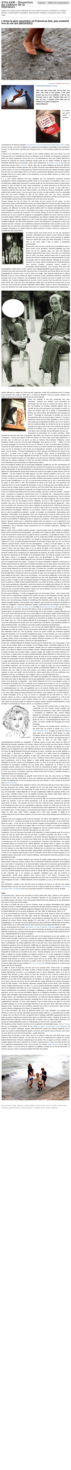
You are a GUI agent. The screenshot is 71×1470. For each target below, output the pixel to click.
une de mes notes (11, 783)
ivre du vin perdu (51, 1105)
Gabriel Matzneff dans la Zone (46, 86)
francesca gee (40, 1105)
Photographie (52, 83)
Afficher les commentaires (58, 3)
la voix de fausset (37, 963)
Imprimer (41, 3)
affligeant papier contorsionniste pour (50, 1026)
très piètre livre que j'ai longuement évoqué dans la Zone (46, 145)
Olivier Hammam (53, 1044)
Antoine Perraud (64, 1024)
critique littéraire (29, 1105)
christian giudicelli (51, 1108)
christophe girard (38, 1108)
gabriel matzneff (14, 1108)
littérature (20, 1105)
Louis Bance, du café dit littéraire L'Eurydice (40, 927)
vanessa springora (26, 1108)
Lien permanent (6, 1105)
